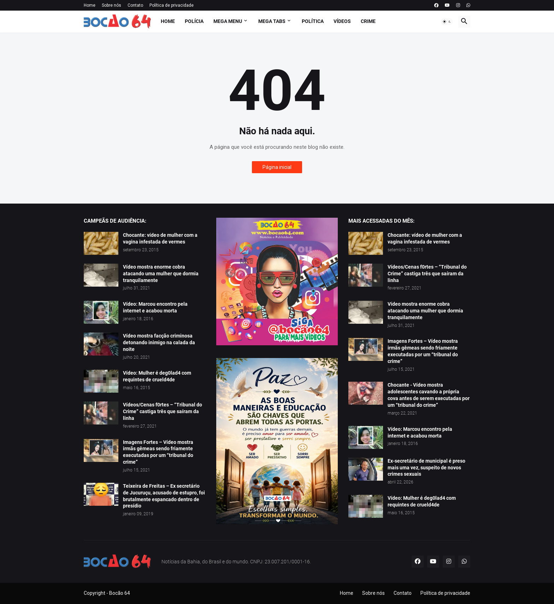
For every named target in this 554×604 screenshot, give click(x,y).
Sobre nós (111, 5)
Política (313, 21)
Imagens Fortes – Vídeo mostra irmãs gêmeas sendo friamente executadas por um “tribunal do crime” (158, 452)
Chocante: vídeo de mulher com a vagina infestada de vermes (160, 238)
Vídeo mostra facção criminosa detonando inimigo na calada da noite (159, 342)
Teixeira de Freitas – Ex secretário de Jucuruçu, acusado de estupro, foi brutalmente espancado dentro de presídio (164, 496)
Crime (368, 21)
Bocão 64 (119, 593)
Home (89, 5)
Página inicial (277, 167)
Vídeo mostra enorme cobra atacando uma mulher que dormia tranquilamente (161, 273)
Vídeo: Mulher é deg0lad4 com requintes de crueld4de (157, 376)
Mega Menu (227, 21)
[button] (447, 21)
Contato (135, 5)
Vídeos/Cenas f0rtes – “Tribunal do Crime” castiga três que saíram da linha (162, 411)
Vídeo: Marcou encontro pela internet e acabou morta (155, 307)
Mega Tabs (271, 21)
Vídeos (342, 21)
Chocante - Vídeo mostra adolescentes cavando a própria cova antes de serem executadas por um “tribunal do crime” (429, 395)
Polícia (194, 21)
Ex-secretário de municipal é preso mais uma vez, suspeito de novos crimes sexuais (426, 467)
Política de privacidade (171, 5)
